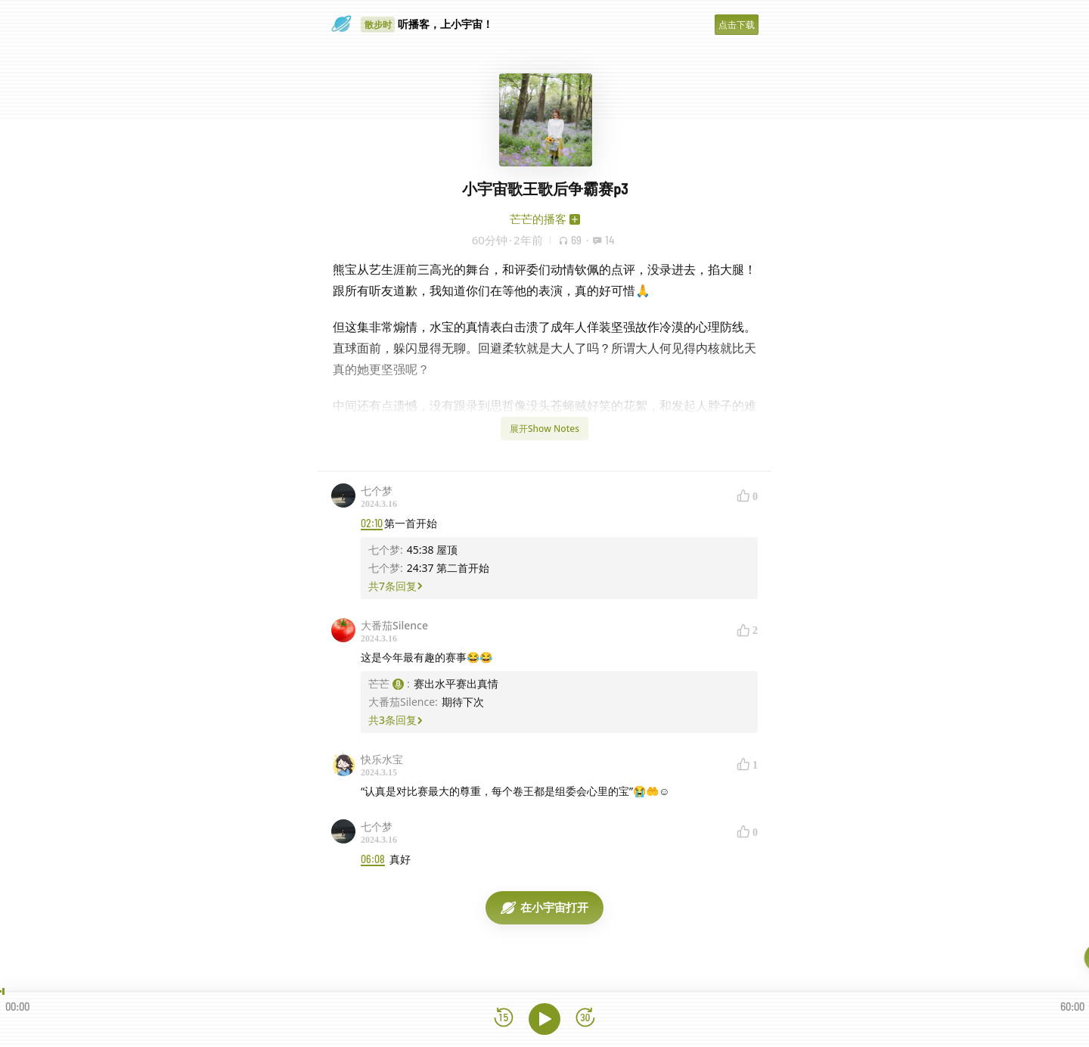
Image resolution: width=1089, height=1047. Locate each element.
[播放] (544, 1019)
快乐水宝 (382, 759)
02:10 (372, 523)
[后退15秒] (503, 1019)
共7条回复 (395, 586)
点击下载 (736, 24)
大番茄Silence (394, 625)
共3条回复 (395, 720)
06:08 (373, 859)
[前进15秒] (585, 1019)
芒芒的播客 (538, 218)
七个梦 (376, 490)
